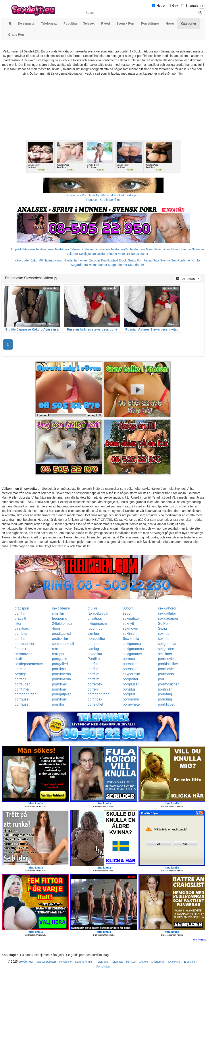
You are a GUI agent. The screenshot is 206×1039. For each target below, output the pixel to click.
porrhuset (22, 699)
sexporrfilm (131, 674)
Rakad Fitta (152, 260)
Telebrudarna (45, 249)
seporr (128, 613)
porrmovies (166, 659)
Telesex (75, 249)
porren (92, 689)
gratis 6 (20, 618)
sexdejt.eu (26, 961)
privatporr (94, 618)
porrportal (130, 679)
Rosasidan (99, 253)
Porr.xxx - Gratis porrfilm (103, 199)
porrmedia (166, 674)
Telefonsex (61, 249)
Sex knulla (131, 638)
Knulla (196, 260)
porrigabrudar (25, 694)
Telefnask (117, 961)
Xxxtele (143, 961)
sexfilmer (165, 654)
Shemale (192, 5)
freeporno (59, 618)
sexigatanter (132, 654)
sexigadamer (168, 618)
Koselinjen (102, 249)
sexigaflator (167, 613)
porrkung (165, 694)
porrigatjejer (61, 694)
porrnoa (129, 659)
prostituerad (61, 633)
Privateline (65, 961)
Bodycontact (139, 253)
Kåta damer (136, 265)
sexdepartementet (29, 664)
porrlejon (21, 633)
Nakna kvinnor (54, 260)
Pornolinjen (103, 966)
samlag (93, 633)
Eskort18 (124, 253)
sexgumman (167, 644)
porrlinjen (165, 689)
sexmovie (130, 628)
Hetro (161, 5)
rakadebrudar (97, 613)
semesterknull (63, 644)
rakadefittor (96, 638)
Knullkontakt (109, 260)
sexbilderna (61, 608)
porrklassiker (168, 664)
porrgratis (59, 659)
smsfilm (58, 613)
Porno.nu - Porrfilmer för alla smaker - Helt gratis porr (103, 195)
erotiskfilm (60, 638)
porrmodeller (25, 644)
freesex (20, 649)
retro (55, 649)
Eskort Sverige (181, 249)
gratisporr (22, 608)
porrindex (94, 699)
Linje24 (16, 249)
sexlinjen (130, 633)
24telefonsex (62, 623)
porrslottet (95, 704)
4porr (56, 628)
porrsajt (20, 679)
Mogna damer (117, 265)
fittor (18, 623)
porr (161, 679)
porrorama (131, 699)
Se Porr (164, 623)
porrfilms (58, 669)
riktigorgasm (97, 623)
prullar (92, 608)
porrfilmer (59, 684)
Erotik (123, 260)
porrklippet (166, 704)
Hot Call (131, 961)
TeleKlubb (102, 961)
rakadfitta (94, 654)
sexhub (163, 633)
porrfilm (20, 613)
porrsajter (130, 664)
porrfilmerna (61, 674)
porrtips (93, 644)
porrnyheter (132, 704)
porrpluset (131, 684)
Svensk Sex (168, 260)
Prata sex (87, 249)
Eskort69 (37, 260)
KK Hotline (174, 961)
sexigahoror (167, 608)
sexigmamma (133, 649)
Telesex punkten (46, 961)
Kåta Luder (22, 260)
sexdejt (20, 674)
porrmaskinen (168, 684)
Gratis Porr (135, 260)
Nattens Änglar (84, 961)
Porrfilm (93, 659)
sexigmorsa (132, 644)
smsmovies (23, 654)
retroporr (58, 654)
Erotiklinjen (190, 961)
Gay (175, 5)
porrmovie (166, 669)
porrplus (129, 689)
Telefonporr (137, 249)
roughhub (94, 628)
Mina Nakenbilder (158, 249)
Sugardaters (79, 265)
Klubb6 (112, 253)
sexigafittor (131, 618)
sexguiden (166, 649)
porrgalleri (60, 664)
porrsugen (23, 684)
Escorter (94, 260)
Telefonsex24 (119, 249)
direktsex (22, 628)
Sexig (162, 628)
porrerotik (94, 684)
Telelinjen (28, 249)
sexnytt (128, 623)
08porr (128, 608)
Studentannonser (76, 260)
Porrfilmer (184, 260)
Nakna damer (98, 265)
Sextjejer (85, 253)
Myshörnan (157, 961)
